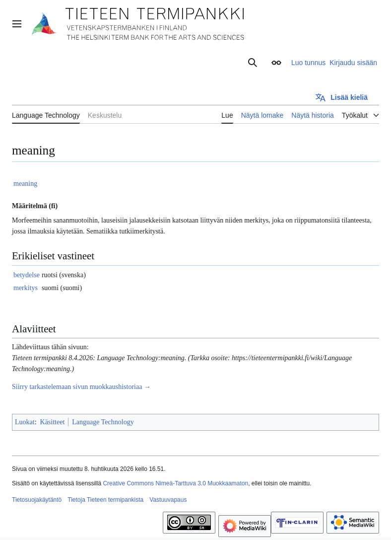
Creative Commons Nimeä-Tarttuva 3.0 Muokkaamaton (175, 483)
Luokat (25, 422)
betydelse (26, 275)
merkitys (25, 288)
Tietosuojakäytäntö (37, 499)
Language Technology (102, 422)
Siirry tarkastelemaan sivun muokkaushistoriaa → (81, 386)
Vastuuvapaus (168, 499)
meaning (25, 183)
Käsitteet (52, 422)
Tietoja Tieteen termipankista (105, 499)
